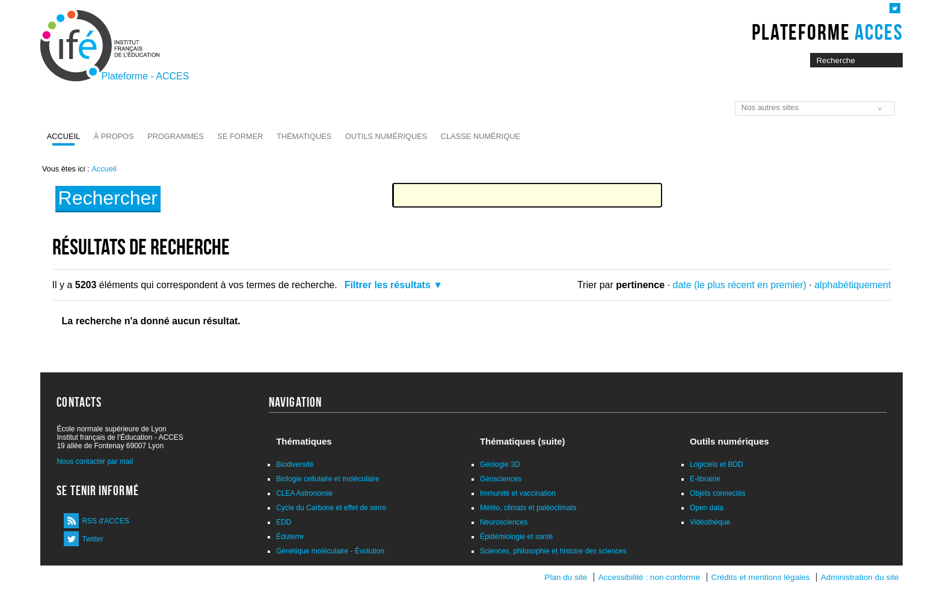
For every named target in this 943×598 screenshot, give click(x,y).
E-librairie (705, 479)
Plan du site (565, 577)
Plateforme (827, 32)
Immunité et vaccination (518, 493)
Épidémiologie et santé (516, 536)
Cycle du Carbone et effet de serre (331, 508)
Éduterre (290, 536)
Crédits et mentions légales (760, 577)
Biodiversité (294, 464)
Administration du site (860, 577)
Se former (240, 136)
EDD (283, 522)
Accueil (63, 136)
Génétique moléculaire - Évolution (330, 551)
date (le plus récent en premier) (739, 285)
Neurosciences (503, 522)
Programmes (175, 136)
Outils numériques (386, 136)
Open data (706, 508)
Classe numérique (480, 136)
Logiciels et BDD (716, 464)
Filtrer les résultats (388, 285)
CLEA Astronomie (304, 493)
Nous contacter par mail (95, 461)
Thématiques (304, 136)
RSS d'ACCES (105, 521)
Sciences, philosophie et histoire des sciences (553, 551)
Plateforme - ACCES (145, 76)
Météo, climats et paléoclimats (528, 508)
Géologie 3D (500, 464)
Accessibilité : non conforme (649, 577)
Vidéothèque (710, 522)
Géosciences (500, 479)
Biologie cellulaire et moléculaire (327, 479)
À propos (114, 136)
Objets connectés (718, 493)
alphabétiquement (852, 285)
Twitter (92, 539)
